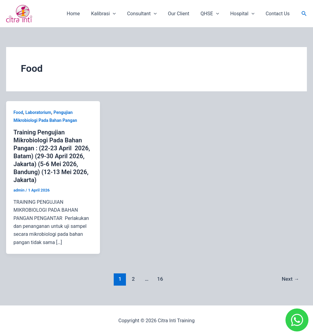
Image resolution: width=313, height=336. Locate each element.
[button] (304, 13)
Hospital (244, 14)
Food (18, 112)
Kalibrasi (111, 14)
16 (160, 279)
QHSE (213, 14)
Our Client (183, 13)
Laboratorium (38, 112)
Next (290, 279)
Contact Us (278, 13)
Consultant (148, 14)
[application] (121, 14)
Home (82, 13)
